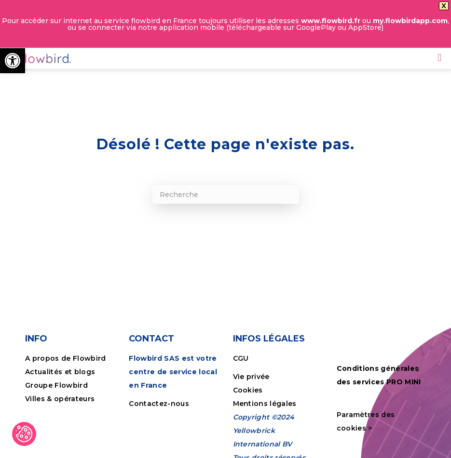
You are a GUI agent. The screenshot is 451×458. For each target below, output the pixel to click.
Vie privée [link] (251, 375)
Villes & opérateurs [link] (60, 397)
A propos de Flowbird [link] (65, 357)
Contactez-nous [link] (159, 402)
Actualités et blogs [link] (60, 370)
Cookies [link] (249, 389)
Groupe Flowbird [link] (57, 384)
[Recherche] (225, 193)
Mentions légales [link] (265, 402)
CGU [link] (241, 357)
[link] (12, 60)
